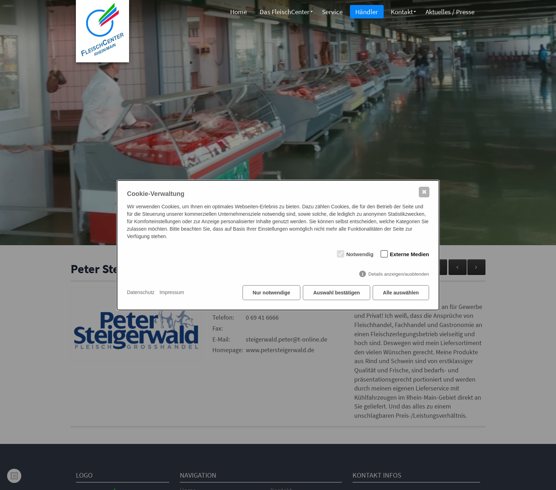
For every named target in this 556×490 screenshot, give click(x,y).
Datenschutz (141, 292)
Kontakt (401, 11)
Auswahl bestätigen (336, 292)
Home (236, 11)
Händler (366, 11)
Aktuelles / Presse (449, 11)
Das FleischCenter (283, 11)
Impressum (172, 292)
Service (331, 11)
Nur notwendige (271, 292)
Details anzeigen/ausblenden (398, 274)
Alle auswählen (401, 292)
